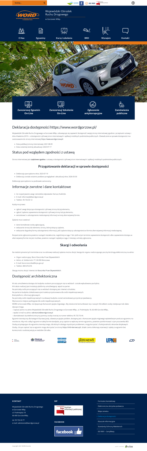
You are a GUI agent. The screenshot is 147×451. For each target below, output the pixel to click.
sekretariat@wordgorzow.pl (42, 313)
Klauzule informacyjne (106, 421)
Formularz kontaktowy (106, 401)
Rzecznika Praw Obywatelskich (49, 270)
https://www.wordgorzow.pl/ (52, 139)
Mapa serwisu (103, 411)
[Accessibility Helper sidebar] (133, 3)
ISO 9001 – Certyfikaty (106, 431)
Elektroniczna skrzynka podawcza (111, 406)
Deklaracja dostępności (107, 416)
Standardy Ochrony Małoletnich (110, 426)
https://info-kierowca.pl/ (72, 327)
